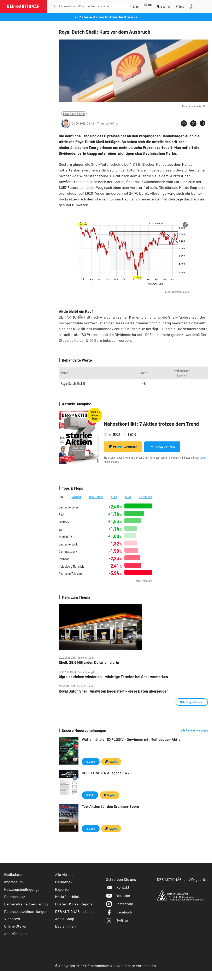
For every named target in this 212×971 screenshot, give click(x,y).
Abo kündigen (15, 933)
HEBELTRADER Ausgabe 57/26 (107, 773)
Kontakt (117, 887)
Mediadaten (13, 874)
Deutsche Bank (68, 544)
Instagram (119, 903)
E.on (61, 514)
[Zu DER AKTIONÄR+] (163, 6)
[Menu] (202, 6)
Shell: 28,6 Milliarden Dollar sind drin (89, 662)
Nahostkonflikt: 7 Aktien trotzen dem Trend (151, 424)
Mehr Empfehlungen (191, 702)
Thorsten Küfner (107, 123)
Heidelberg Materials (71, 566)
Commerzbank (68, 551)
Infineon (64, 559)
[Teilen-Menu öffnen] (184, 123)
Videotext (12, 918)
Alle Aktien (64, 874)
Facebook (119, 912)
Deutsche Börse (68, 507)
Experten (62, 889)
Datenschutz (14, 896)
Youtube (118, 895)
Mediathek (63, 882)
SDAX (128, 496)
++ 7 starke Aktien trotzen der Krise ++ (106, 17)
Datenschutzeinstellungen (25, 911)
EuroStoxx (145, 496)
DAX (61, 496)
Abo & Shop (64, 918)
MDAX (114, 496)
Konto (202, 457)
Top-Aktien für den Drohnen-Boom (110, 806)
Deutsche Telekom (70, 573)
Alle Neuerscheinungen (194, 730)
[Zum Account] (148, 4)
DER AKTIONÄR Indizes (73, 911)
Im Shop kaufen (162, 447)
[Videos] (180, 6)
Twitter (117, 920)
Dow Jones (96, 496)
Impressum (13, 882)
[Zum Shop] (136, 6)
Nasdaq (76, 496)
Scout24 (64, 522)
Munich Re (65, 537)
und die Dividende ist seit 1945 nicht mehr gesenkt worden (150, 334)
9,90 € (90, 795)
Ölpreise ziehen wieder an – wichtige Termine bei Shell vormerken (113, 677)
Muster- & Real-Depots (74, 904)
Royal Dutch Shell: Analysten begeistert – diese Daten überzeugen (114, 691)
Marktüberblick (67, 896)
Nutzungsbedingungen (23, 889)
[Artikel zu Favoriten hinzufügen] (202, 123)
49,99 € (90, 762)
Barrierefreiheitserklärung (26, 904)
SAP (61, 529)
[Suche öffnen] (56, 6)
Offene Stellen (15, 926)
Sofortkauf (123, 446)
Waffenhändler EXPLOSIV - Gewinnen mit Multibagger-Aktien (132, 739)
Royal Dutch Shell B (74, 113)
